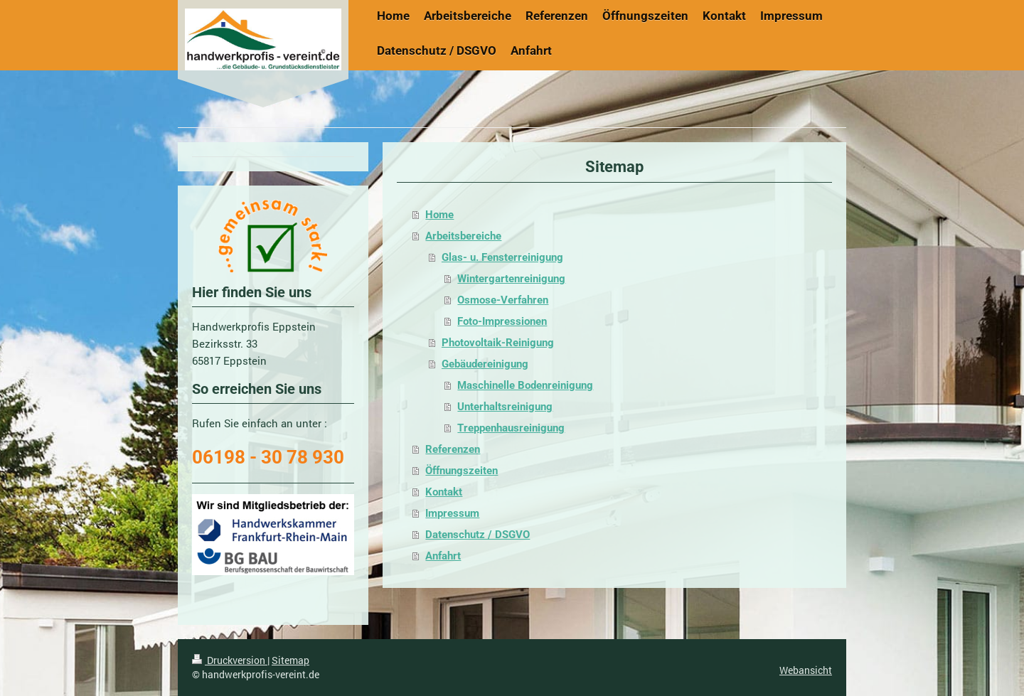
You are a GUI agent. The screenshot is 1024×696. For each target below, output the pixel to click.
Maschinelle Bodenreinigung (525, 385)
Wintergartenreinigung (511, 278)
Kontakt (443, 492)
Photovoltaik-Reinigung (498, 342)
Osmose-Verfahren (502, 300)
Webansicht (805, 670)
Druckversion (229, 660)
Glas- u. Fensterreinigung (502, 257)
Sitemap (290, 660)
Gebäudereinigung (485, 364)
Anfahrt (443, 556)
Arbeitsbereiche (463, 236)
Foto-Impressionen (502, 321)
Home (439, 214)
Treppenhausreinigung (511, 428)
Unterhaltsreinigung (505, 406)
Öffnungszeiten (461, 470)
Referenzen (452, 449)
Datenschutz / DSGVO (477, 534)
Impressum (452, 513)
